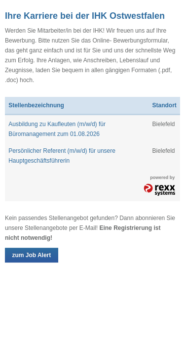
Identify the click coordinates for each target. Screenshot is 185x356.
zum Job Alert (31, 255)
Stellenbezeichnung (36, 105)
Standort (164, 105)
